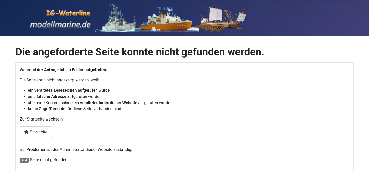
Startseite (35, 132)
